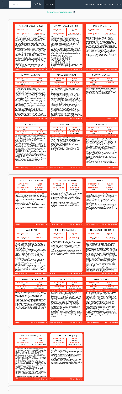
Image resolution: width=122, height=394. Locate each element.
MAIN (37, 4)
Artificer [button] (49, 4)
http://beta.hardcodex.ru (59, 11)
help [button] (118, 4)
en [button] (111, 4)
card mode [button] (101, 4)
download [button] (89, 4)
